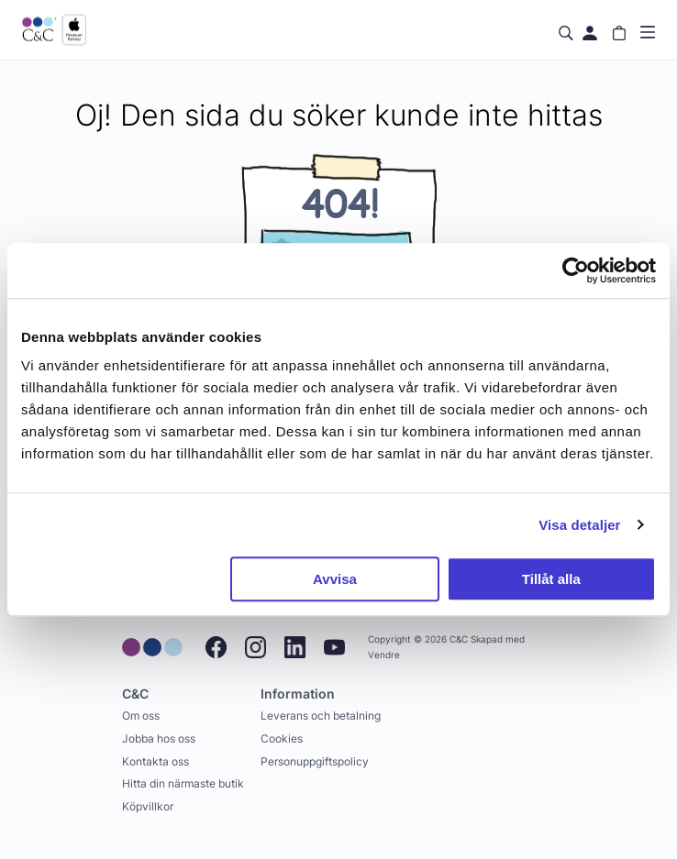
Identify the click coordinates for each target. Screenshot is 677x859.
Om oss (141, 715)
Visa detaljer (579, 525)
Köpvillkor (147, 806)
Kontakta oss (155, 761)
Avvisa (335, 579)
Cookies (282, 738)
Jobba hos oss (158, 738)
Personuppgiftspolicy (315, 761)
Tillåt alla (551, 579)
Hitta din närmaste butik (183, 783)
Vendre (384, 655)
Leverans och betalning (321, 715)
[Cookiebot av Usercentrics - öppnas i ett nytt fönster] (575, 270)
